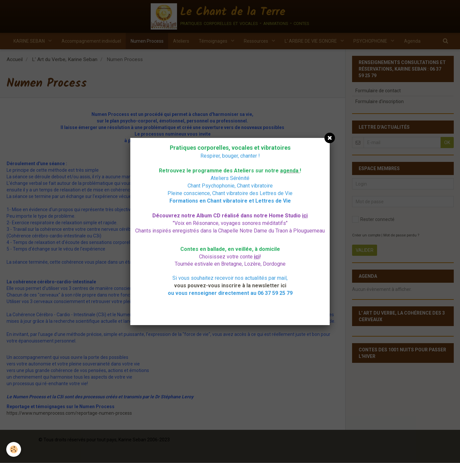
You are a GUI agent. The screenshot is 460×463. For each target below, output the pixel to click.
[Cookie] (14, 449)
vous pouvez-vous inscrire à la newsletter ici (230, 285)
